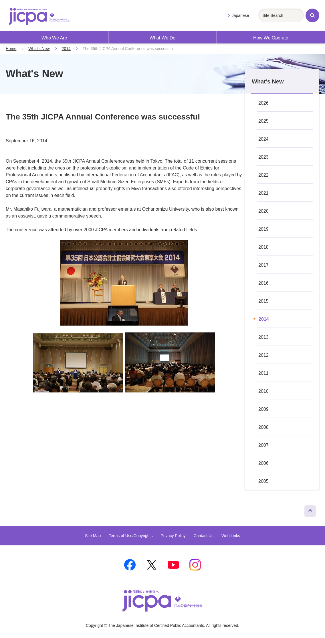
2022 (263, 175)
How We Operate (270, 37)
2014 (66, 48)
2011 (263, 373)
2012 (263, 355)
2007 (263, 445)
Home (11, 48)
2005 (263, 481)
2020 (263, 211)
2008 (263, 427)
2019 (263, 229)
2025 (263, 121)
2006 (263, 463)
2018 (263, 247)
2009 (263, 409)
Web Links (230, 535)
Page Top (307, 509)
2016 (263, 283)
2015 (263, 301)
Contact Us (203, 535)
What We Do (162, 37)
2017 (263, 265)
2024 (263, 139)
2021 (263, 193)
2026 (263, 103)
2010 (263, 391)
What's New (38, 48)
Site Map (93, 535)
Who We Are (54, 37)
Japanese (240, 15)
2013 (263, 337)
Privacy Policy (173, 535)
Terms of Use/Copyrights (130, 535)
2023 (263, 157)
